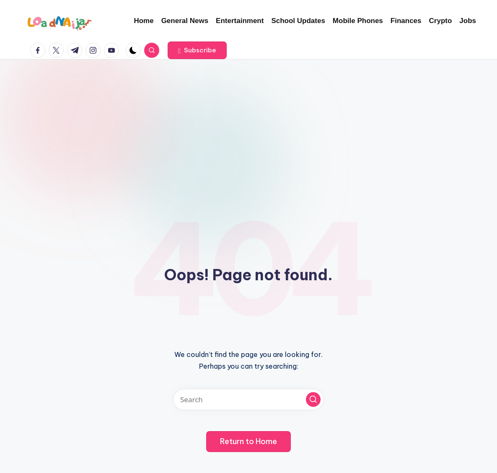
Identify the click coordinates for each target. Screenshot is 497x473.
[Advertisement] (248, 122)
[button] (197, 50)
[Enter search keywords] (248, 399)
